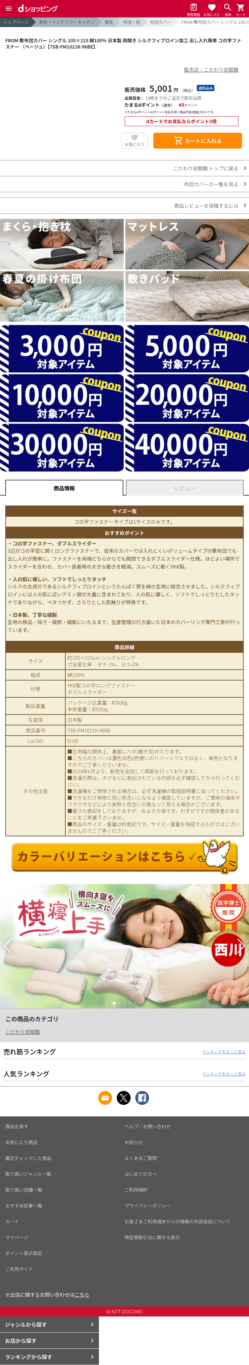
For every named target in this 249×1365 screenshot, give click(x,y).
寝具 (109, 22)
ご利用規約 (136, 1189)
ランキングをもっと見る (224, 1051)
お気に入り (134, 144)
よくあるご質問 (141, 1158)
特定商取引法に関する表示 (152, 1237)
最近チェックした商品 (28, 1158)
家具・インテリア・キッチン (67, 22)
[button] (7, 946)
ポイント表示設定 (23, 1253)
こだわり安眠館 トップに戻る (205, 168)
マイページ (16, 1237)
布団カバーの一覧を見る (211, 184)
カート (12, 1221)
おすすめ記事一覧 (23, 1205)
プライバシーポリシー (148, 1205)
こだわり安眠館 (22, 1031)
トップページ (16, 22)
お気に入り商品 (21, 1142)
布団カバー (160, 22)
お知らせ (134, 1142)
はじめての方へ (141, 1174)
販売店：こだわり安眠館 (211, 69)
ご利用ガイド (19, 1269)
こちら (82, 1294)
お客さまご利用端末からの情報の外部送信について (178, 1221)
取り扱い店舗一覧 (23, 1189)
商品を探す (16, 1126)
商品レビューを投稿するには (206, 205)
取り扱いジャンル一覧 (28, 1174)
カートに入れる (197, 141)
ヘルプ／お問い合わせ (148, 1126)
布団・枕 (131, 22)
